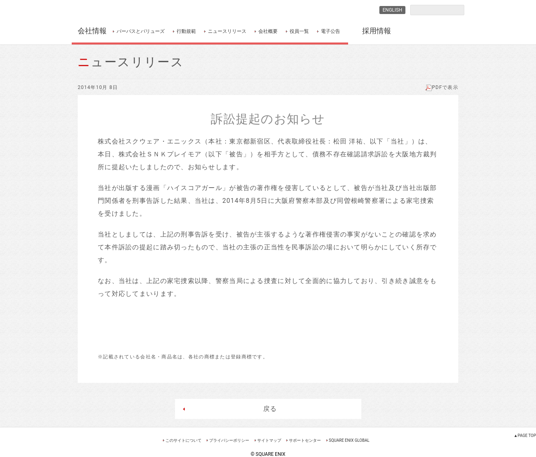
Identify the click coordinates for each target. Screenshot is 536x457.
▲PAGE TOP (525, 435)
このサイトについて (183, 440)
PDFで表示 (441, 87)
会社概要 (268, 31)
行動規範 (186, 31)
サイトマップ (269, 440)
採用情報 (376, 30)
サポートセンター (305, 440)
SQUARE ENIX (113, 10)
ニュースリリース (227, 31)
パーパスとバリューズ (141, 31)
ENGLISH (392, 10)
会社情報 (92, 30)
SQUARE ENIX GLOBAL (349, 440)
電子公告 (330, 31)
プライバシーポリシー (229, 440)
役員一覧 (299, 31)
